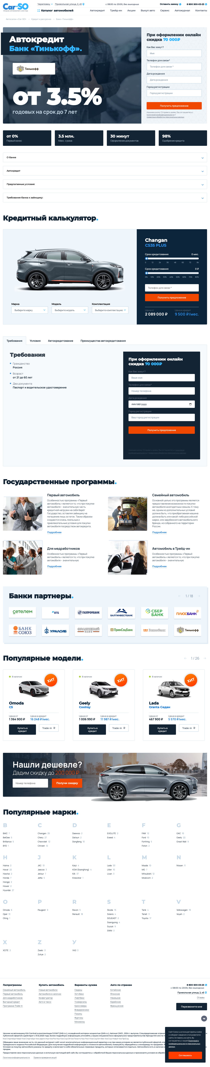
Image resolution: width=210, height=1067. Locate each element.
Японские (115, 993)
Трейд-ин (116, 10)
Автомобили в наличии (50, 993)
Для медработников (13, 997)
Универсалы (81, 1001)
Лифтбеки (79, 997)
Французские (116, 1005)
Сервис (164, 10)
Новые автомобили (48, 989)
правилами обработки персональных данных (165, 117)
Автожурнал (182, 10)
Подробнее (54, 532)
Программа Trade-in (13, 1005)
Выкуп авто (148, 10)
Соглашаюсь (185, 1055)
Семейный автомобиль (14, 989)
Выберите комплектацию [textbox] (109, 310)
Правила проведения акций (45, 1057)
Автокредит (97, 10)
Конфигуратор (46, 997)
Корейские (115, 1001)
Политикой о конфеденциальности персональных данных (184, 1043)
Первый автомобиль (13, 993)
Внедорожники (82, 1009)
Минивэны (80, 1021)
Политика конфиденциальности (16, 1057)
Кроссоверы (81, 1005)
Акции (131, 10)
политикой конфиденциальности (160, 115)
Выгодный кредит (11, 1001)
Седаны (78, 989)
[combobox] (29, 310)
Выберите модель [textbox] (65, 310)
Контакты (201, 10)
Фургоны (79, 1017)
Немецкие (115, 997)
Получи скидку (67, 783)
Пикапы (78, 1013)
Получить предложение (174, 105)
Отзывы (200, 997)
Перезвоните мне (191, 1006)
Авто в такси (45, 1001)
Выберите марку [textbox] (24, 310)
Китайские (115, 989)
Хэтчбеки (79, 993)
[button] (179, 596)
